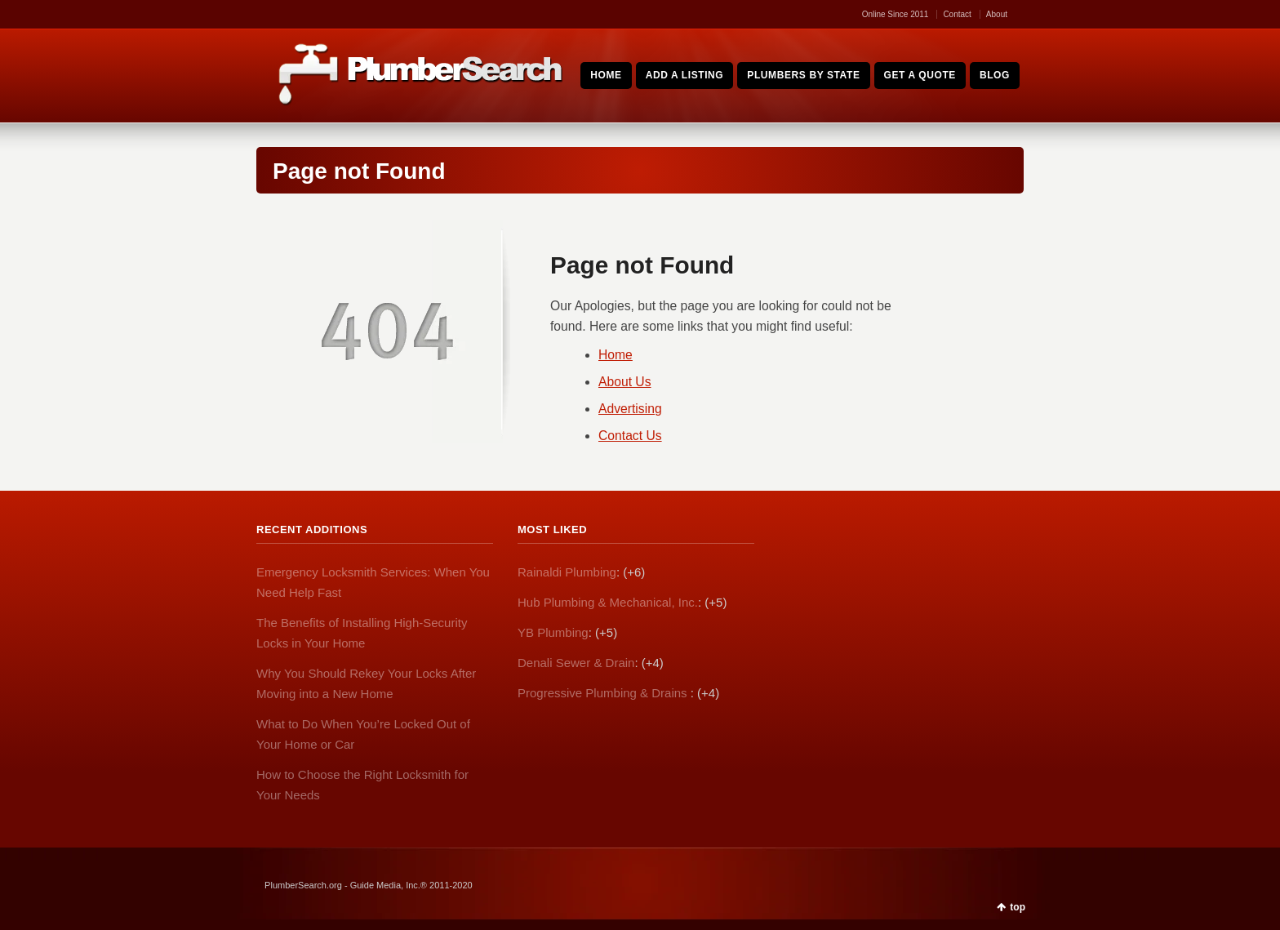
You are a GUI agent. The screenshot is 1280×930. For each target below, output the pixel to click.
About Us (624, 382)
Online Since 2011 (895, 14)
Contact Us (630, 436)
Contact (957, 14)
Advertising (630, 409)
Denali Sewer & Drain (576, 663)
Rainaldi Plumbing (567, 572)
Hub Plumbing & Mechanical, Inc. (608, 602)
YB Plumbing (553, 632)
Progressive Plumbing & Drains (604, 693)
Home (615, 355)
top (1017, 907)
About (996, 14)
